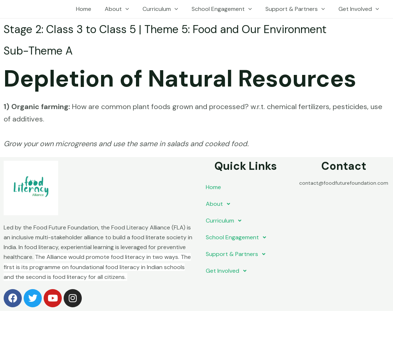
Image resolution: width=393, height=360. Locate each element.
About (125, 9)
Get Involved (359, 9)
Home (94, 9)
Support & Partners (298, 9)
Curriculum (167, 9)
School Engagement (226, 9)
